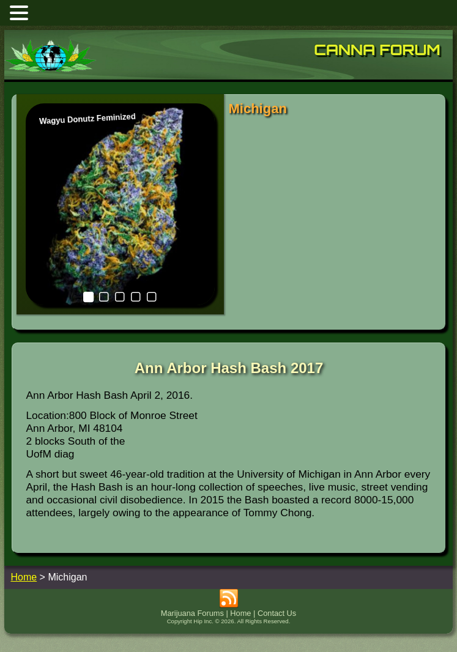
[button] (21, 12)
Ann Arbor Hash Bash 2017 (229, 368)
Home (240, 613)
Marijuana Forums (192, 613)
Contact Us (277, 613)
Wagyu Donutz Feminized (87, 119)
